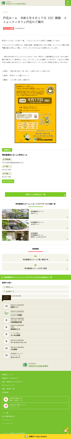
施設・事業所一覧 (8, 389)
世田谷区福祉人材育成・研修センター (17, 399)
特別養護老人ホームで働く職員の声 (35, 258)
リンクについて (7, 423)
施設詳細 (8, 181)
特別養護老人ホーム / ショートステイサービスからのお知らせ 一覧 (26, 277)
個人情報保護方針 (8, 416)
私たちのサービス (8, 385)
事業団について (7, 374)
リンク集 (5, 413)
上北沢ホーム (8, 291)
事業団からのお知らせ (10, 378)
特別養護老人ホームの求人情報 (35, 267)
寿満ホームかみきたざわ (12, 296)
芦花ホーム (8, 287)
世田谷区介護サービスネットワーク (17, 406)
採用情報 (5, 392)
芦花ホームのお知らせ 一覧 (45, 194)
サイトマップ (7, 420)
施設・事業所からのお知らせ (12, 382)
